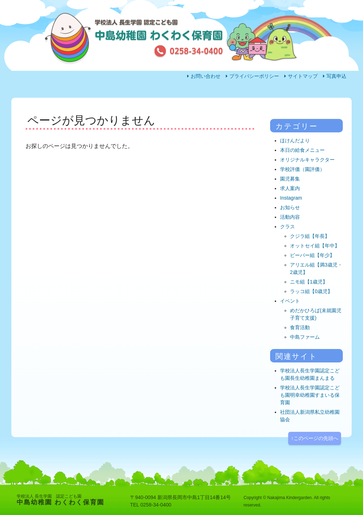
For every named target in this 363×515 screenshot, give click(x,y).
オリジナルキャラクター (307, 159)
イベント (290, 301)
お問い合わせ (205, 76)
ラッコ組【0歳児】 (311, 291)
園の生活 (103, 112)
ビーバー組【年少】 (312, 255)
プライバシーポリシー (254, 76)
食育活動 (300, 327)
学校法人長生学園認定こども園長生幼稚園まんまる (310, 374)
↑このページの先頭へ (314, 438)
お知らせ (290, 207)
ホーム (39, 112)
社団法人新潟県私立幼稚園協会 (310, 415)
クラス (287, 226)
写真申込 (336, 76)
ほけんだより (295, 140)
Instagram (291, 198)
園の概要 (227, 112)
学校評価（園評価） (302, 169)
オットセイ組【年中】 (315, 245)
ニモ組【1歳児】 (309, 282)
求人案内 (290, 188)
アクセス (289, 112)
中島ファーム (305, 337)
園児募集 (290, 179)
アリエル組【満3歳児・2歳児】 (316, 268)
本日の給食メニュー (302, 150)
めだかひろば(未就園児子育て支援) (315, 314)
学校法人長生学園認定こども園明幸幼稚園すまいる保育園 (310, 395)
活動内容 (165, 112)
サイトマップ (303, 76)
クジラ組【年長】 (310, 236)
